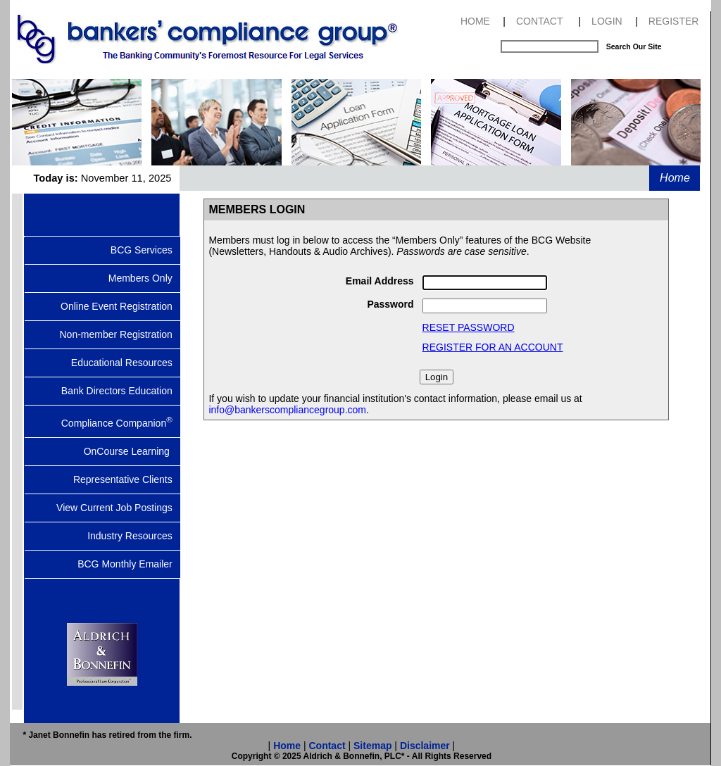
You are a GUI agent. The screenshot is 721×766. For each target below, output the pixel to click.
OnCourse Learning (132, 451)
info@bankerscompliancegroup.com (287, 409)
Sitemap (372, 745)
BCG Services (146, 250)
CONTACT (539, 21)
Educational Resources (126, 362)
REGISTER (673, 21)
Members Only (144, 278)
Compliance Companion (121, 422)
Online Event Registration (120, 306)
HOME (475, 21)
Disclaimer (425, 745)
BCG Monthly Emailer (128, 564)
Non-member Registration (119, 334)
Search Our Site (634, 46)
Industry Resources (133, 535)
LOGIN (606, 21)
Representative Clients (127, 479)
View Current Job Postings (118, 507)
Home (675, 178)
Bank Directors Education (121, 390)
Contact (326, 745)
